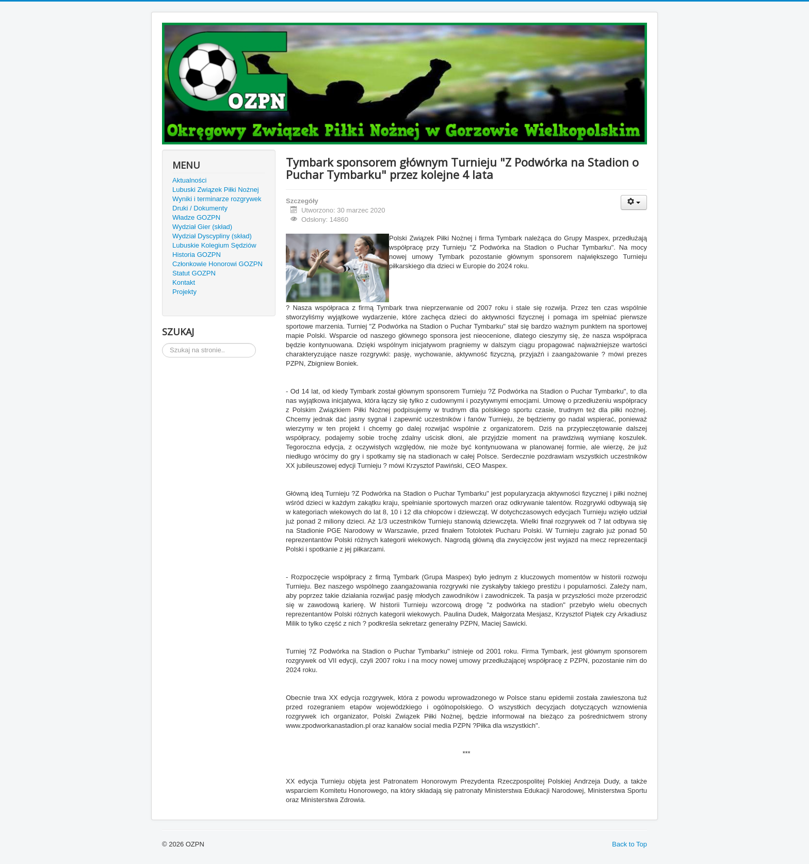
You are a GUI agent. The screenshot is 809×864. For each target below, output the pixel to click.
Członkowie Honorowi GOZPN (217, 264)
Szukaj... (162, 343)
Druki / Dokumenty (200, 208)
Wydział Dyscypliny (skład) (212, 236)
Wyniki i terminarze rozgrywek (217, 199)
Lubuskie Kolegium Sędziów (214, 245)
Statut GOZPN (194, 273)
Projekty (184, 292)
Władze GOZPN (196, 217)
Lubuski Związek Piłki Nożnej (215, 189)
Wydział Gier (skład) (202, 227)
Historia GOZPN (196, 254)
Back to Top (629, 844)
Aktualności (189, 180)
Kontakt (183, 282)
